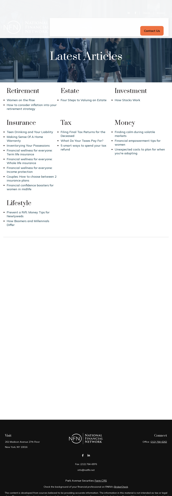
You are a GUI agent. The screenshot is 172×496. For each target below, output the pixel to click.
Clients (146, 3)
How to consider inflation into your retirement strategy (32, 107)
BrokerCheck (121, 486)
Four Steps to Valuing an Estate (83, 100)
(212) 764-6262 (158, 441)
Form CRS (101, 480)
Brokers (161, 3)
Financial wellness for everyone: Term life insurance (29, 152)
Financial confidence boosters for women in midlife (30, 187)
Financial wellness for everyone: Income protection (29, 170)
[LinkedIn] (128, 3)
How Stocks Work (127, 100)
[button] (74, 12)
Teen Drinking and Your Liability (30, 132)
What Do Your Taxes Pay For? (82, 141)
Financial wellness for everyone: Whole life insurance (29, 161)
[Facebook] (135, 3)
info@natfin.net (86, 470)
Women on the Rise (21, 100)
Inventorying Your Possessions (28, 145)
